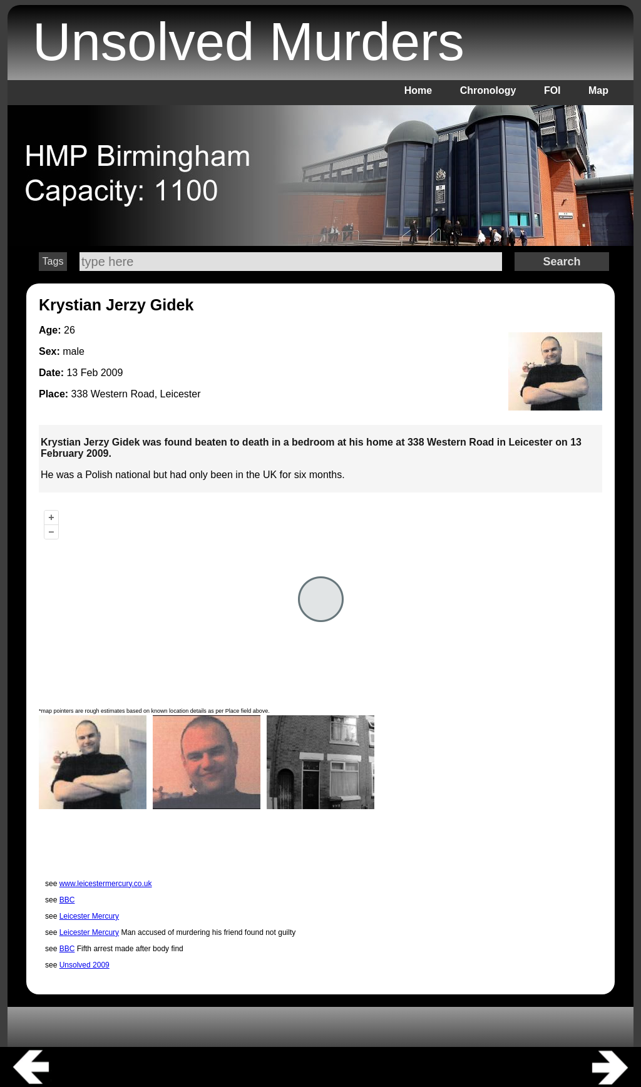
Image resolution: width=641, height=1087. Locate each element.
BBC (67, 900)
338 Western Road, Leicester (136, 394)
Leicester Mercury (89, 916)
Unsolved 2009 (84, 965)
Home (418, 90)
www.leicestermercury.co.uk (105, 883)
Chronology (488, 90)
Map (598, 90)
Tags (53, 261)
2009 (112, 372)
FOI (552, 90)
